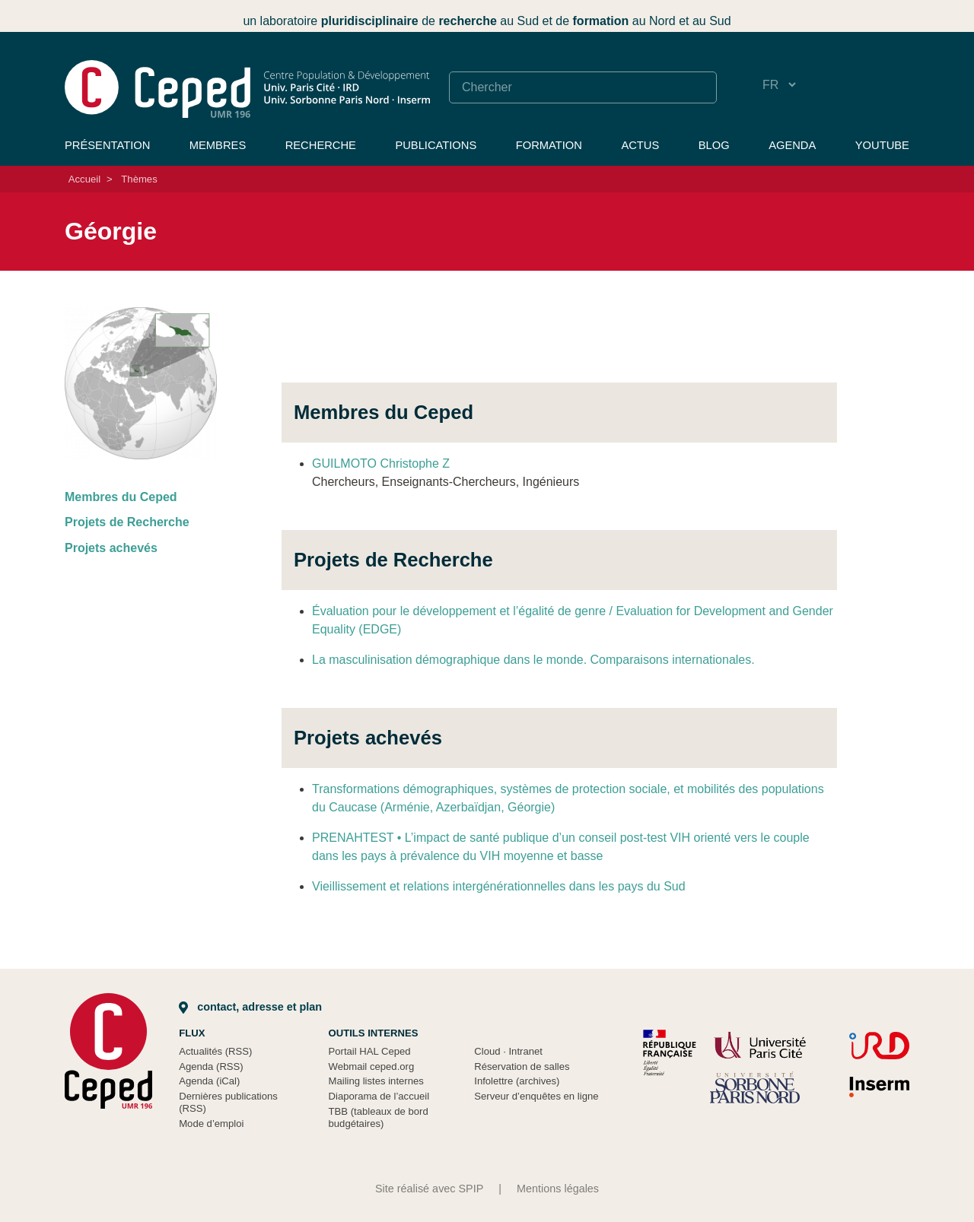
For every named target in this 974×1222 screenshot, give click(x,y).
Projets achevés (111, 547)
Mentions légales (558, 1188)
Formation (549, 145)
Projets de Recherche (127, 522)
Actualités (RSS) (215, 1051)
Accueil (84, 179)
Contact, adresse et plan (250, 1007)
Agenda (792, 145)
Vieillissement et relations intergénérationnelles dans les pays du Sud (499, 886)
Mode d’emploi (211, 1123)
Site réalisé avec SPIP (429, 1188)
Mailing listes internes (376, 1081)
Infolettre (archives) (516, 1081)
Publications (435, 145)
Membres (217, 145)
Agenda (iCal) (209, 1081)
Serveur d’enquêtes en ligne (536, 1096)
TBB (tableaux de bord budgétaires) (378, 1117)
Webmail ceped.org (372, 1066)
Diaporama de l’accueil (379, 1096)
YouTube (882, 145)
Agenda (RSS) (211, 1066)
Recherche (320, 145)
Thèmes (139, 179)
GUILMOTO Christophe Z (381, 463)
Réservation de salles (521, 1066)
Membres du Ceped (121, 496)
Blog (714, 145)
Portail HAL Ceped (370, 1051)
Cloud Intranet (508, 1051)
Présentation (107, 145)
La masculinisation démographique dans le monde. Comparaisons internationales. (533, 659)
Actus (640, 145)
